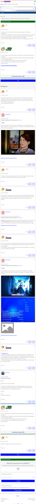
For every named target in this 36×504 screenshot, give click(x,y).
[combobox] (16, 8)
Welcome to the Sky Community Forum (9, 158)
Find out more (19, 120)
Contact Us (33, 500)
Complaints (2, 500)
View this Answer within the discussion (9, 65)
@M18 (3, 122)
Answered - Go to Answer (18, 21)
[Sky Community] (6, 1)
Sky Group (2, 501)
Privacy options (3, 498)
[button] (34, 24)
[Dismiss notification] (34, 4)
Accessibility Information (31, 499)
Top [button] (18, 496)
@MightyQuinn (5, 353)
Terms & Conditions (32, 498)
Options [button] (2, 16)
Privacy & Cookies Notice (4, 499)
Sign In (34, 2)
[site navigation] (1, 1)
